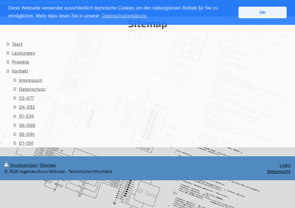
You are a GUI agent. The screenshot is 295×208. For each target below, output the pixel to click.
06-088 (27, 125)
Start (17, 44)
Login (285, 165)
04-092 (27, 106)
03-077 (26, 98)
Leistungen (23, 52)
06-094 (27, 134)
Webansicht (279, 171)
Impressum (30, 80)
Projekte (20, 61)
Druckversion (21, 165)
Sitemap (48, 165)
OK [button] (263, 12)
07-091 (26, 143)
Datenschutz (32, 89)
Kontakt (20, 70)
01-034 (26, 115)
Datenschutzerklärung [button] (124, 15)
